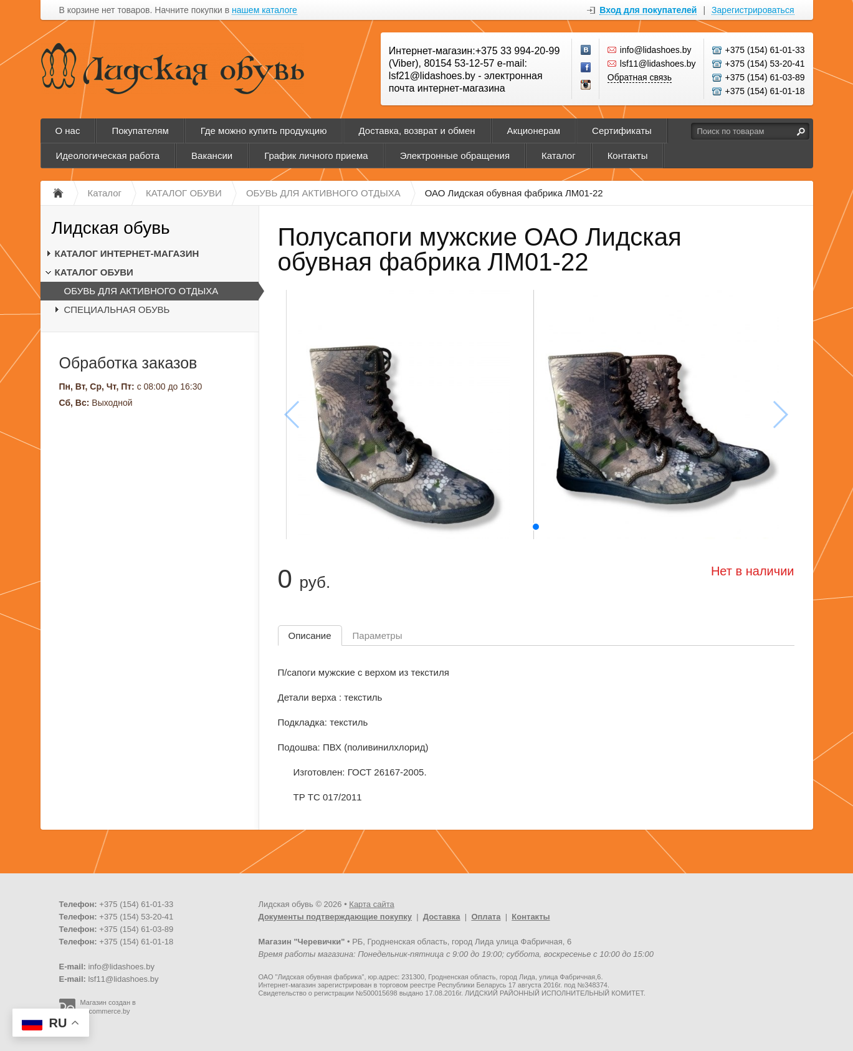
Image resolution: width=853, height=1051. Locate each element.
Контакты (628, 155)
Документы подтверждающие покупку (335, 916)
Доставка (441, 916)
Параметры (378, 635)
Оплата (485, 916)
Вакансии (211, 155)
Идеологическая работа (108, 155)
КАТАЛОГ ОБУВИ (94, 272)
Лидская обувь (111, 228)
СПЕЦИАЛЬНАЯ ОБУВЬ (117, 309)
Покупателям (140, 130)
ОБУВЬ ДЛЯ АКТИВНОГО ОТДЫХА (141, 291)
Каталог (558, 155)
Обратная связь (640, 77)
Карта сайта (371, 904)
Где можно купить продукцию (264, 130)
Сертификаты (622, 130)
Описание (309, 635)
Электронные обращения (455, 155)
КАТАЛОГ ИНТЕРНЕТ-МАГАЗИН (127, 253)
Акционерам (534, 130)
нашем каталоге (264, 10)
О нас (67, 130)
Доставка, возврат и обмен (417, 130)
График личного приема (316, 155)
